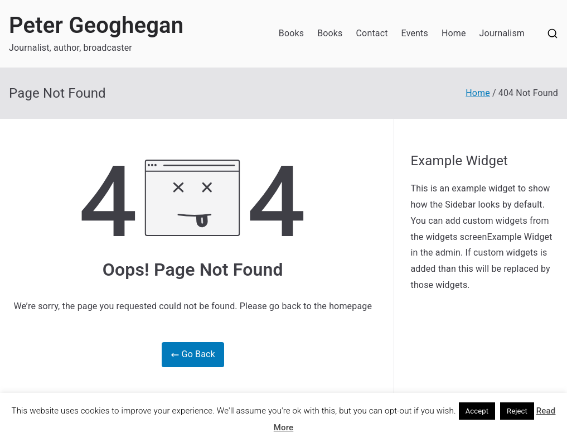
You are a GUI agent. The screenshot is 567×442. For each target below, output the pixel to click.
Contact (372, 33)
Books (291, 33)
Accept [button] (477, 411)
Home (454, 33)
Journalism (502, 33)
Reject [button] (517, 411)
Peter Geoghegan (96, 25)
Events (414, 33)
